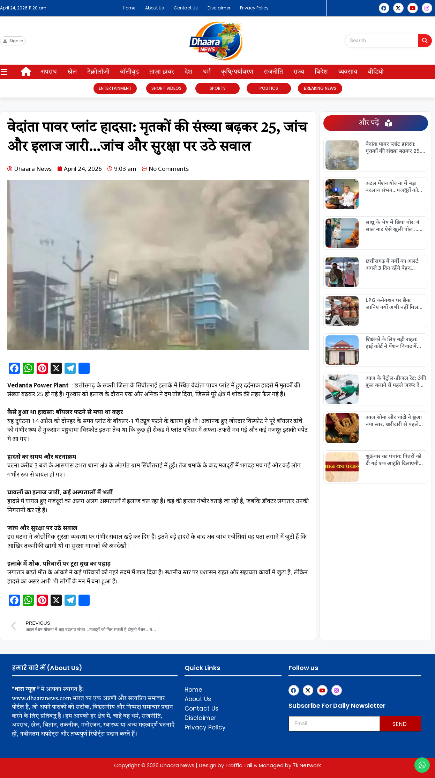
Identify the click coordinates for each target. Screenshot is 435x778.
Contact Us (186, 8)
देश (188, 72)
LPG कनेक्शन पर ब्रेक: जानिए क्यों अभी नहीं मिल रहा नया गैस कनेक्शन (392, 303)
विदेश (321, 72)
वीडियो (376, 72)
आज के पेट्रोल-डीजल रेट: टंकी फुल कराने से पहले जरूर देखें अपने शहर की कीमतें (396, 381)
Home (129, 8)
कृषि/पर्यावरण (237, 72)
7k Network (307, 765)
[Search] (425, 40)
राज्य (298, 72)
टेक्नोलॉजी (98, 72)
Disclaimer (219, 8)
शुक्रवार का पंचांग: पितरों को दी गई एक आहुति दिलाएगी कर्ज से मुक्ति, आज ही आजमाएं (393, 459)
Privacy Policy (254, 8)
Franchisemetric (289, 739)
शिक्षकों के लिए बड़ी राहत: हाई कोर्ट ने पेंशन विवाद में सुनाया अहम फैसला (392, 342)
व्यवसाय (347, 72)
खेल (72, 72)
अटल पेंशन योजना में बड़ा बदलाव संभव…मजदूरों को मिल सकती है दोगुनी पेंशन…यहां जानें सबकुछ (394, 186)
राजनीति (273, 72)
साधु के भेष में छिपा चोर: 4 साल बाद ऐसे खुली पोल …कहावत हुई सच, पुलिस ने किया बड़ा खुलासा (392, 225)
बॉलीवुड (129, 72)
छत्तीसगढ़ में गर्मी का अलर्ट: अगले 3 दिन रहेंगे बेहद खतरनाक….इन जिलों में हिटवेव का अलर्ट (393, 264)
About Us (154, 8)
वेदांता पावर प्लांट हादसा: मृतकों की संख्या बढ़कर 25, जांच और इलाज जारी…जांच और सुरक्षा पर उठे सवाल (394, 147)
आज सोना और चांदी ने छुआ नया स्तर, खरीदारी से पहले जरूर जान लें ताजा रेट (394, 420)
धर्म (207, 72)
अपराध (48, 72)
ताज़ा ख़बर (161, 72)
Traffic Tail (238, 765)
